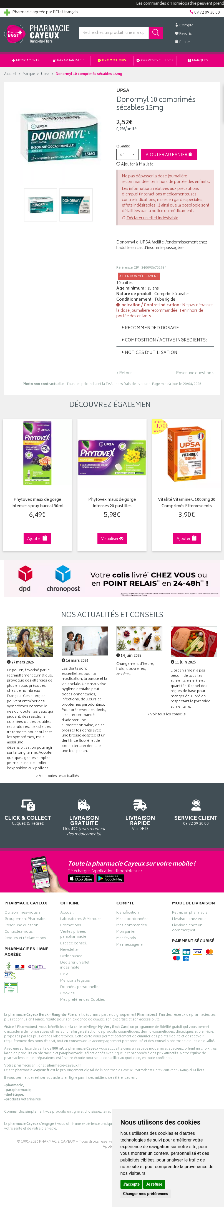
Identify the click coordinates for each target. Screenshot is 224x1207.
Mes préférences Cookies (82, 1000)
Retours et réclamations (25, 939)
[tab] (165, 328)
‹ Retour (124, 373)
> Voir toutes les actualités (57, 776)
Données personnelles (80, 987)
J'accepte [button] (131, 1184)
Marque (29, 74)
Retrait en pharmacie (190, 913)
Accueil (10, 74)
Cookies (67, 994)
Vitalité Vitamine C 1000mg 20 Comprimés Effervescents (186, 503)
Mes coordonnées (132, 919)
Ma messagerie (129, 945)
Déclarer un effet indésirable (152, 218)
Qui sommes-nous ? (22, 913)
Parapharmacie (68, 60)
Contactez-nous (18, 932)
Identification (127, 913)
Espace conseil (73, 944)
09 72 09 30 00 (196, 811)
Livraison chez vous (189, 919)
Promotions (112, 60)
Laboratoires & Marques (81, 919)
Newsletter (69, 950)
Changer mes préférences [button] (145, 1193)
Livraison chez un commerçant (187, 928)
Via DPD (140, 814)
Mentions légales (75, 981)
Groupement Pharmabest (26, 919)
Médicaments (25, 60)
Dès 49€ (84, 817)
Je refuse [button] (154, 1184)
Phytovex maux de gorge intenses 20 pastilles (112, 503)
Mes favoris (126, 939)
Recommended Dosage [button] (150, 328)
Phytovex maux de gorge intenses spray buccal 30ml (37, 503)
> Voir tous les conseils (166, 715)
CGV (64, 975)
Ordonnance (71, 957)
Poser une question (21, 926)
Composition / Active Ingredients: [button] (164, 340)
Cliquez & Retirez (28, 811)
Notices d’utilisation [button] (149, 353)
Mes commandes (131, 926)
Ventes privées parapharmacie (73, 935)
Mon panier (126, 932)
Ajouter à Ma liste (134, 164)
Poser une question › (195, 373)
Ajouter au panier (169, 155)
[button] (127, 154)
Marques (198, 60)
